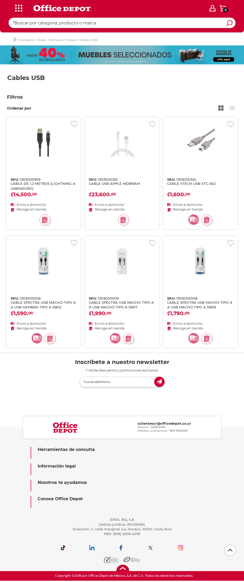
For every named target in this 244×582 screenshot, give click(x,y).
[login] (212, 8)
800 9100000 (179, 430)
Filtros (15, 97)
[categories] (17, 7)
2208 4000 (158, 427)
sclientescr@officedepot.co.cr (164, 423)
